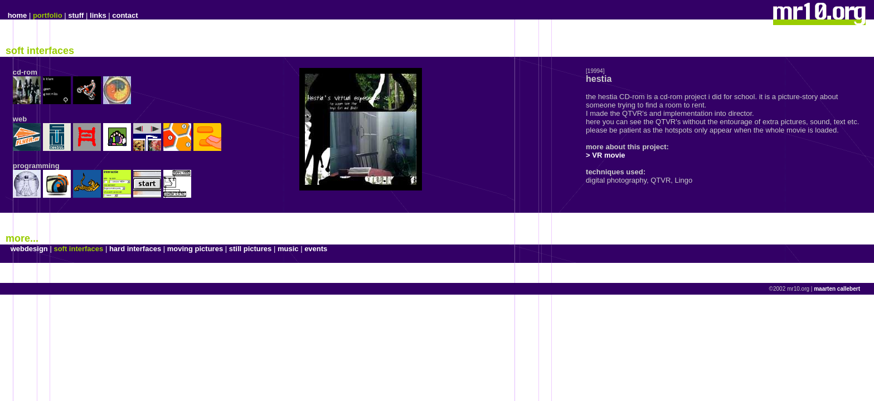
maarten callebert (837, 289)
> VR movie (605, 155)
